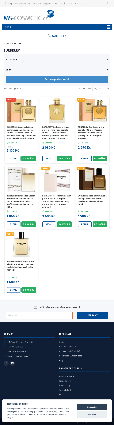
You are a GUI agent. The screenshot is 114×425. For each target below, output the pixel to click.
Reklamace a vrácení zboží (70, 356)
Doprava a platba (66, 376)
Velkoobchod (65, 390)
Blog (61, 360)
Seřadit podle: (85, 88)
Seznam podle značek (57, 79)
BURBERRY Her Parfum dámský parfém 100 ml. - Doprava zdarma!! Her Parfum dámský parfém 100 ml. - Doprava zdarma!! (56, 201)
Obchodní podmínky (67, 347)
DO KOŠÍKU (28, 158)
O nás (61, 342)
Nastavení (92, 414)
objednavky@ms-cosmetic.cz (20, 356)
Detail (13, 158)
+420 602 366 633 (15, 347)
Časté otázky (64, 385)
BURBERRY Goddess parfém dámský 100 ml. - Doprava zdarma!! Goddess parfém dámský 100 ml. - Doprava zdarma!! (91, 132)
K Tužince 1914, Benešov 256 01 (20, 342)
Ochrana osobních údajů (69, 351)
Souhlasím (91, 407)
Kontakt (62, 395)
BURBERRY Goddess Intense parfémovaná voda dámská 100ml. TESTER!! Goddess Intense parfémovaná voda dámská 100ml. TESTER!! (55, 132)
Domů (6, 43)
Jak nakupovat (65, 381)
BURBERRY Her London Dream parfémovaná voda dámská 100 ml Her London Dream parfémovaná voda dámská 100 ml (21, 201)
